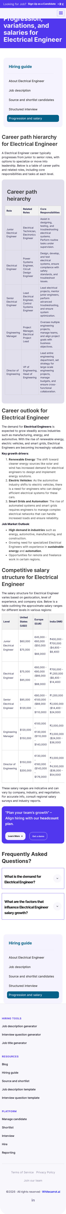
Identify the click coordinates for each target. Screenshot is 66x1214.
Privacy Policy (45, 1172)
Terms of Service (22, 1172)
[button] (60, 13)
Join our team (33, 1180)
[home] (15, 13)
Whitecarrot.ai (51, 1191)
